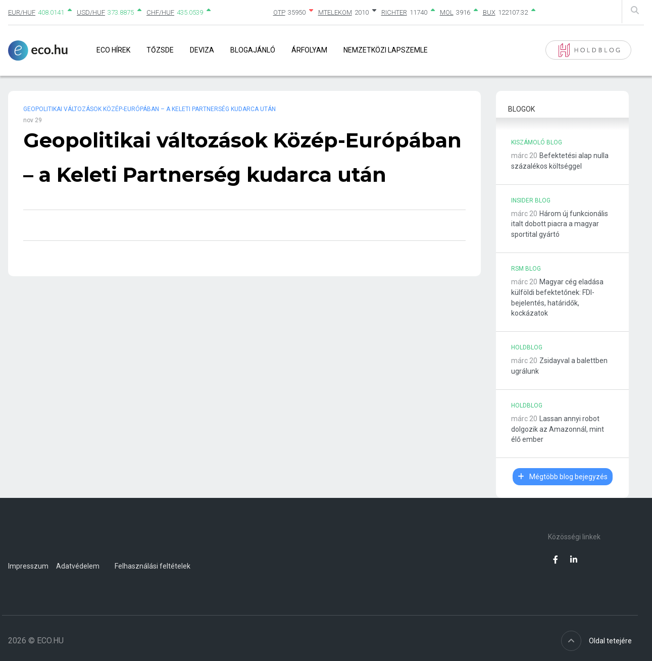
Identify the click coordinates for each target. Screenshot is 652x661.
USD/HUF (91, 12)
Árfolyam (309, 50)
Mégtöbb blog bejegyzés (563, 477)
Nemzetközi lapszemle (385, 50)
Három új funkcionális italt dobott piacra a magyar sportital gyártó (559, 224)
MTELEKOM (335, 12)
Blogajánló (252, 50)
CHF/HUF (160, 12)
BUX (489, 12)
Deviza (202, 50)
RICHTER (394, 12)
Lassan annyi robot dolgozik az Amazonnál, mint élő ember (557, 429)
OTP (279, 12)
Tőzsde (160, 50)
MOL (447, 12)
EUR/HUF (21, 12)
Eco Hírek (113, 50)
